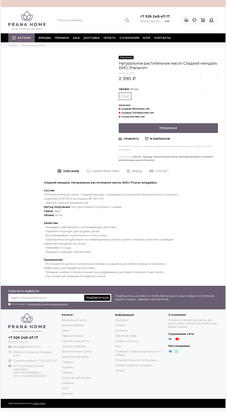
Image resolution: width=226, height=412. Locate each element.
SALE (76, 38)
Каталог (21, 38)
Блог (147, 38)
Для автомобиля (73, 325)
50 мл (125, 96)
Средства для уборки (76, 377)
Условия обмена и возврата (133, 365)
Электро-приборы (74, 346)
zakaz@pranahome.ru (27, 347)
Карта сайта (39, 403)
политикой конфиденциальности (47, 304)
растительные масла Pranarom (137, 160)
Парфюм (67, 362)
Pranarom (207, 156)
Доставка (92, 38)
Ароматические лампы (77, 351)
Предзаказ (168, 128)
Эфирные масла (72, 335)
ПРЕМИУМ (62, 38)
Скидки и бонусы (126, 341)
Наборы (67, 372)
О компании (129, 38)
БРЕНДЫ (45, 38)
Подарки (68, 367)
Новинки (68, 383)
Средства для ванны (75, 356)
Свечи (66, 330)
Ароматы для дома (190, 156)
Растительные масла (166, 156)
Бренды (147, 156)
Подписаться (97, 297)
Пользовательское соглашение (136, 360)
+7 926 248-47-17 (155, 16)
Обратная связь (125, 335)
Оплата (110, 38)
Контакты (162, 38)
